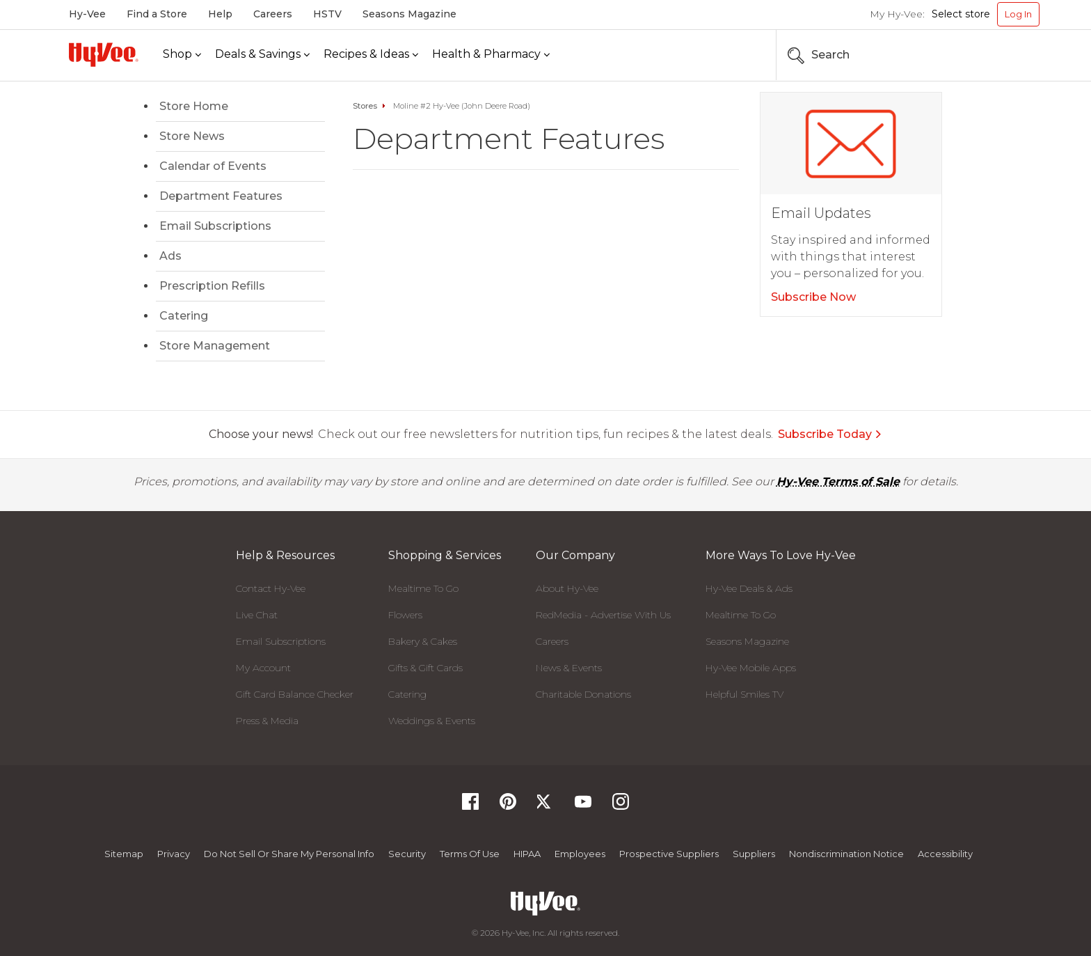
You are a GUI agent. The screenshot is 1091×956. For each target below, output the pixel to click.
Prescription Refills (212, 285)
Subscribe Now (813, 297)
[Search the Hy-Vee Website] (998, 55)
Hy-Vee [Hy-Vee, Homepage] (87, 14)
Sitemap (123, 853)
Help (220, 14)
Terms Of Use (470, 853)
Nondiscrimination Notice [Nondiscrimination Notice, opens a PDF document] (846, 853)
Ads (170, 255)
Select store (961, 14)
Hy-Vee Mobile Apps (751, 667)
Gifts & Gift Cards (425, 667)
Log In (1018, 13)
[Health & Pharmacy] (491, 55)
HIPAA (527, 853)
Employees (580, 853)
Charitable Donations (583, 694)
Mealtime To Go (423, 588)
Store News (192, 136)
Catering (183, 315)
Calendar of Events (212, 166)
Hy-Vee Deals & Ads (749, 588)
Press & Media (267, 720)
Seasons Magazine (409, 14)
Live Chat (257, 615)
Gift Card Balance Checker (294, 694)
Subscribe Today (830, 434)
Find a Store (157, 14)
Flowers (405, 615)
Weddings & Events (431, 720)
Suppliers (754, 853)
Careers (272, 14)
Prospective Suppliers (669, 853)
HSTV (327, 14)
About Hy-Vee (567, 588)
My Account (263, 667)
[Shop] (182, 55)
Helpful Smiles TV (744, 694)
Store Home (193, 106)
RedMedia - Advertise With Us (603, 615)
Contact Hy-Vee (270, 588)
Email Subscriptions (215, 226)
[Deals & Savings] (262, 55)
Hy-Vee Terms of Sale (838, 481)
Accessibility (945, 853)
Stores (365, 106)
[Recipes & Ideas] (371, 55)
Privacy (173, 853)
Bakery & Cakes (422, 641)
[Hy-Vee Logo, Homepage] (103, 55)
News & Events (569, 667)
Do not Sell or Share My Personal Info (289, 853)
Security (407, 853)
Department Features (220, 196)
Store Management (214, 345)
